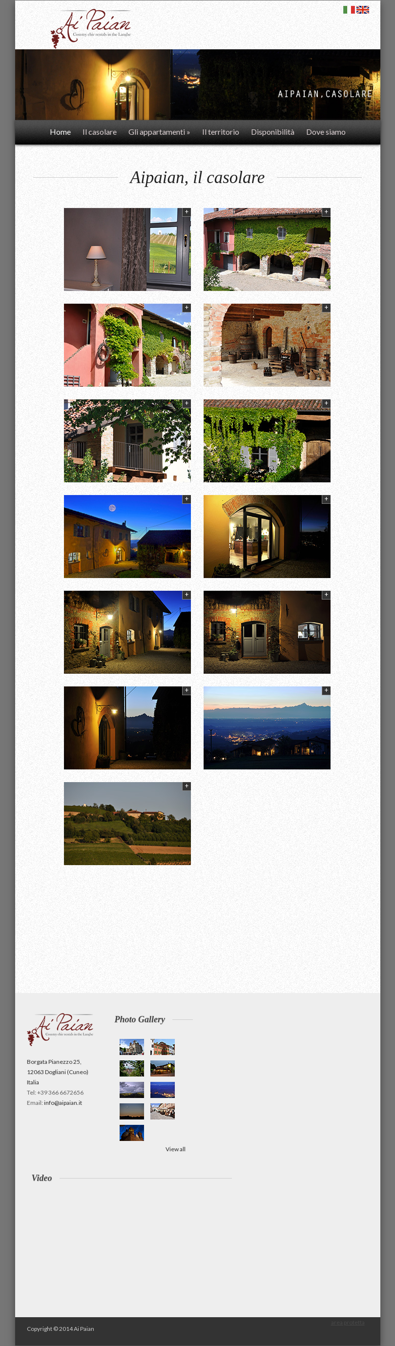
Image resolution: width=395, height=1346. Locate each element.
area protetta (348, 1322)
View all (176, 1149)
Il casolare (100, 131)
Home (60, 131)
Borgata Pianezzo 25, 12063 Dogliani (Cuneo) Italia (57, 1072)
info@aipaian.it (63, 1102)
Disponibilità (272, 131)
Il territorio (220, 131)
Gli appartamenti (159, 131)
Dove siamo (326, 131)
